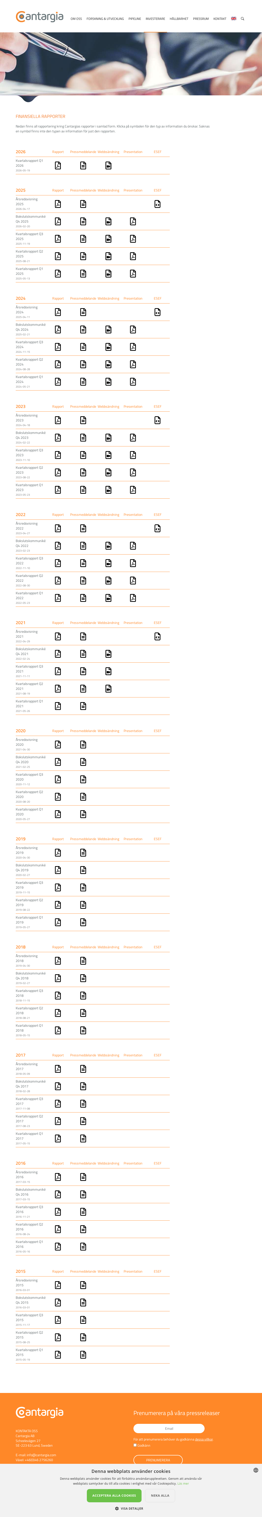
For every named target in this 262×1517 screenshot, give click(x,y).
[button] (131, 1508)
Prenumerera (158, 1460)
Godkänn (143, 1445)
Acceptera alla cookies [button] (114, 1495)
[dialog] (131, 1490)
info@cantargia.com (41, 1454)
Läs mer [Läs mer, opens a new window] (183, 1483)
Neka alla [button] (160, 1495)
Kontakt (219, 18)
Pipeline (135, 18)
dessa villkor (204, 1439)
